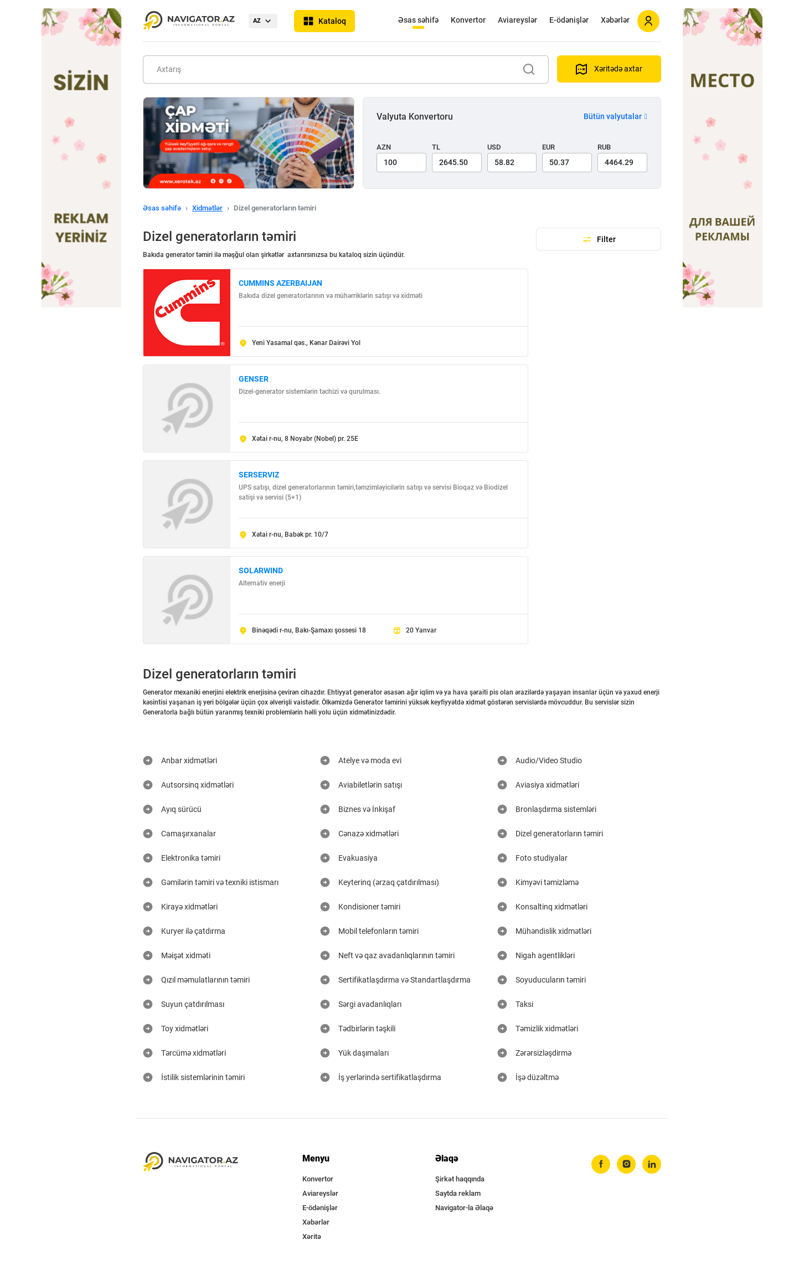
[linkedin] (651, 1164)
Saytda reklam (458, 1193)
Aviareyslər (517, 20)
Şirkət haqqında (460, 1179)
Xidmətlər (207, 208)
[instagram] (626, 1164)
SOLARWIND (261, 570)
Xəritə (311, 1236)
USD (494, 147)
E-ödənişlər (569, 20)
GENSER (254, 378)
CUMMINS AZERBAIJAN (280, 283)
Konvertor (468, 20)
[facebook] (600, 1164)
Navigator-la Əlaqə (464, 1208)
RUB (604, 147)
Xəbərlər (615, 20)
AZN (384, 147)
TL (436, 147)
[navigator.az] (190, 1162)
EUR (548, 147)
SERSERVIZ (259, 474)
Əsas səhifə (418, 20)
